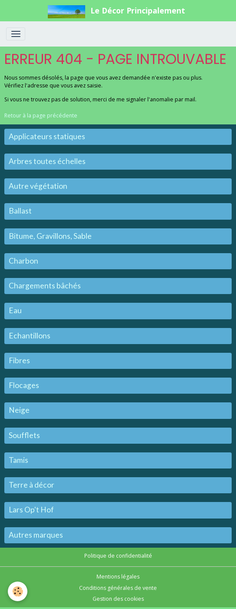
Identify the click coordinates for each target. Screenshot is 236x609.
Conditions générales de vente (118, 588)
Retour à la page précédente (40, 115)
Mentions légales (118, 576)
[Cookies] (17, 591)
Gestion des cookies (118, 598)
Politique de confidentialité (118, 555)
